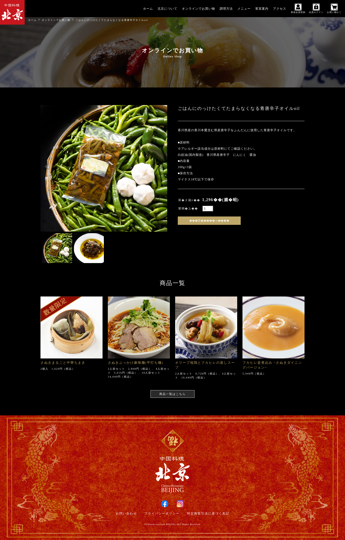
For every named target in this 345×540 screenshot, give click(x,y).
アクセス (279, 8)
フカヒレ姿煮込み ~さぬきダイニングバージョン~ (272, 365)
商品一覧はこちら (172, 394)
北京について (167, 8)
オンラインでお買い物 (198, 8)
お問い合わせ (126, 513)
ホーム (148, 8)
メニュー (244, 8)
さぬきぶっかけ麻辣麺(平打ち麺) (135, 362)
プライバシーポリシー (162, 513)
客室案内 (261, 8)
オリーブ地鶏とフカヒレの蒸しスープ (205, 365)
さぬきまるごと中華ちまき (62, 362)
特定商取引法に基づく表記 (208, 513)
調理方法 (226, 8)
